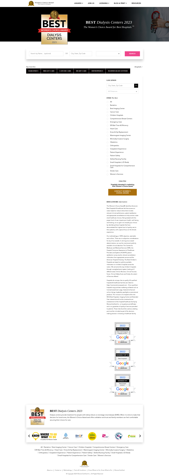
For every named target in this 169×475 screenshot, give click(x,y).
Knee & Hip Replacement (119, 132)
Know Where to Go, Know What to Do (100, 463)
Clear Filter (122, 181)
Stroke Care (114, 171)
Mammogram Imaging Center (120, 135)
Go (136, 85)
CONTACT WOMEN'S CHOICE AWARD (122, 192)
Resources (136, 3)
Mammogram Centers (118, 71)
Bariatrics (33, 71)
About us (49, 463)
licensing (103, 3)
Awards (78, 3)
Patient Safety (115, 155)
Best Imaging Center (117, 108)
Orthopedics (114, 145)
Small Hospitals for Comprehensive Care (72, 455)
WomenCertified (119, 463)
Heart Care (81, 71)
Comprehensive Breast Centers (121, 119)
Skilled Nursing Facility (118, 159)
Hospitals (138, 67)
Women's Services (116, 174)
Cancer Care (65, 71)
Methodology (68, 463)
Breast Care (49, 71)
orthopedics (97, 71)
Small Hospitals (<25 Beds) (119, 162)
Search (132, 54)
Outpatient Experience (118, 149)
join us (91, 3)
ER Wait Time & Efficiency (119, 125)
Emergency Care (116, 122)
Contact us (58, 463)
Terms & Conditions (80, 463)
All (111, 102)
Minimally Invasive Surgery (119, 139)
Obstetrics (113, 142)
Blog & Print (120, 3)
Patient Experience (117, 152)
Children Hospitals (116, 115)
